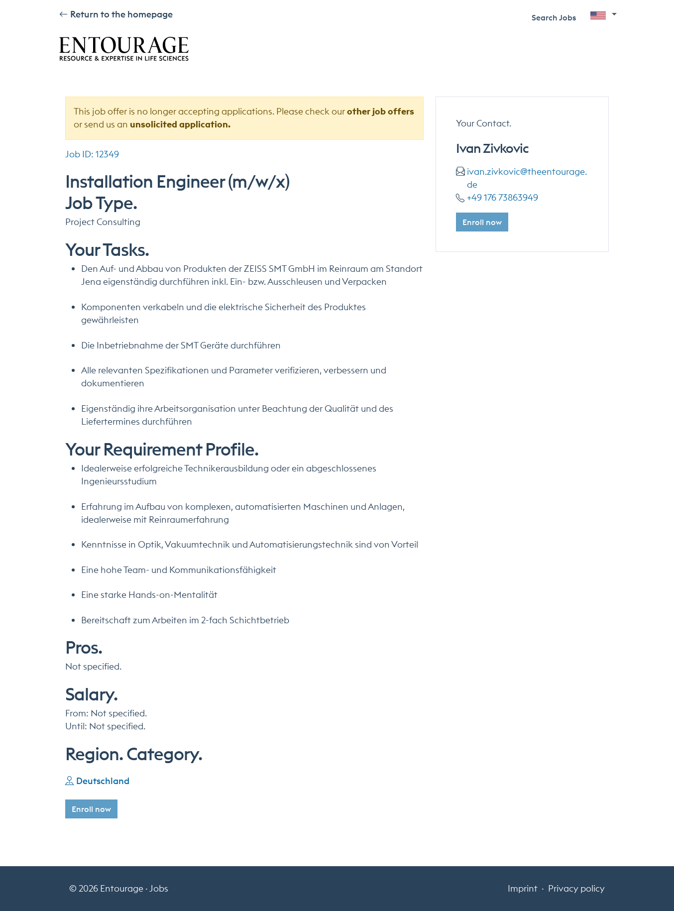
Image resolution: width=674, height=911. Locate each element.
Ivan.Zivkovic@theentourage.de (527, 178)
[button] (603, 16)
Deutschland (102, 781)
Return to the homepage (121, 14)
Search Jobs (554, 17)
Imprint (523, 888)
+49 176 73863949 (502, 197)
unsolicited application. (180, 124)
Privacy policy (576, 888)
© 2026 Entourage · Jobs (118, 888)
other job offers (380, 111)
